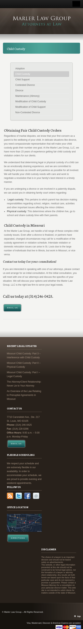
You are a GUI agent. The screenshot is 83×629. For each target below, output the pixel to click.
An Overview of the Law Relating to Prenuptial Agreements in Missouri (24, 395)
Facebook (27, 496)
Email (36, 496)
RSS (10, 496)
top (79, 616)
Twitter (19, 496)
